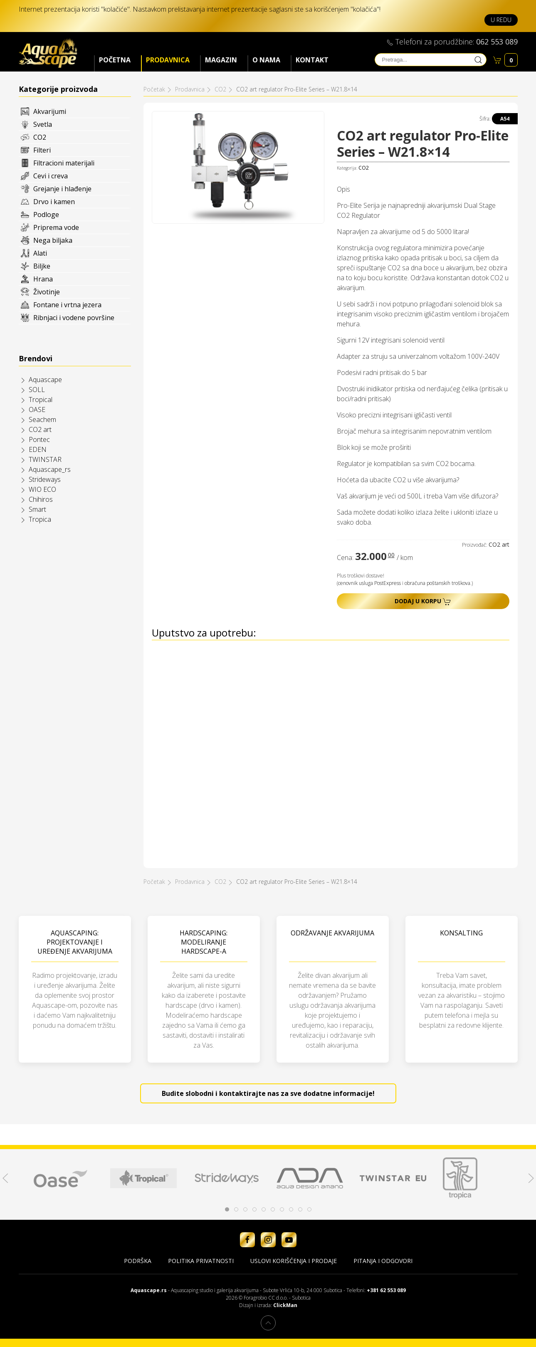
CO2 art (40, 429)
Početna (115, 59)
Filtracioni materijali (63, 163)
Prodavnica (168, 59)
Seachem (42, 419)
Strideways (45, 479)
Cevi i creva (50, 175)
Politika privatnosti (201, 1261)
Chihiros (41, 499)
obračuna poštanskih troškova (437, 583)
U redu (501, 20)
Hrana (43, 279)
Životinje (46, 291)
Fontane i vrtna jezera (67, 304)
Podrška (137, 1261)
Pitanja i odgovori (382, 1261)
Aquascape (45, 379)
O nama (266, 59)
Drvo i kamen (54, 201)
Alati (40, 253)
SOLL (37, 389)
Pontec (39, 439)
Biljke (41, 266)
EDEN (38, 449)
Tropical (40, 399)
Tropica (40, 519)
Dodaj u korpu (423, 601)
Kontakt (312, 59)
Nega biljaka (52, 240)
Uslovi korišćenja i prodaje (293, 1261)
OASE (37, 409)
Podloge (46, 214)
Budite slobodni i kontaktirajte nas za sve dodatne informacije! (268, 1093)
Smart (37, 509)
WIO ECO (42, 489)
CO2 (39, 137)
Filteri (42, 150)
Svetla (42, 124)
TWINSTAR (45, 459)
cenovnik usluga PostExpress (369, 583)
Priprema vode (56, 227)
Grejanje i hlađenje (62, 188)
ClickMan (285, 1305)
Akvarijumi (49, 111)
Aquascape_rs (50, 469)
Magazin (221, 59)
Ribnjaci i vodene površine (73, 317)
